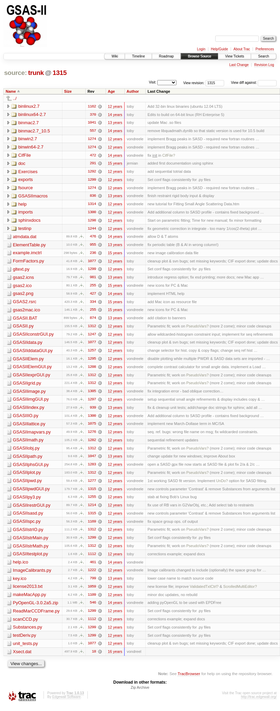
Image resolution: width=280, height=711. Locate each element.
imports (25, 213)
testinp (24, 229)
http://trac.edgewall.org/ (259, 702)
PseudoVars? (197, 328)
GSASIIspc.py (27, 525)
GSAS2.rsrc (25, 303)
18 (94, 656)
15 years (115, 164)
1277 (92, 484)
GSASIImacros (33, 196)
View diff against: (254, 83)
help (22, 204)
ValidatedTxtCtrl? (204, 591)
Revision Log (264, 65)
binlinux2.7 (28, 106)
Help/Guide (219, 49)
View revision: (194, 83)
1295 (92, 361)
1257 (92, 353)
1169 (92, 525)
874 (93, 320)
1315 (59, 72)
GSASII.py (23, 328)
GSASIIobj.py (26, 451)
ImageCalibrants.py (32, 574)
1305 (92, 394)
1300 (92, 213)
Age (111, 91)
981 (93, 279)
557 (93, 131)
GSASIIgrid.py (27, 385)
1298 (92, 221)
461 (93, 566)
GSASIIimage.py (29, 393)
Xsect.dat (22, 656)
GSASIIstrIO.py (28, 533)
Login (201, 49)
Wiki (114, 56)
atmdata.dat (25, 237)
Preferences (265, 49)
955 (93, 246)
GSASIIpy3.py (27, 500)
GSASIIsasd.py (28, 516)
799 (93, 582)
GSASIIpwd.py (27, 484)
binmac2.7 (28, 122)
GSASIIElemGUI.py (32, 369)
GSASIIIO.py (25, 418)
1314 (92, 205)
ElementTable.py (29, 245)
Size (68, 91)
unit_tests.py (25, 648)
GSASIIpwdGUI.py (31, 492)
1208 (92, 369)
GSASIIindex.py (29, 410)
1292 (92, 172)
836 (93, 196)
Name (11, 91)
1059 (92, 591)
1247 (92, 336)
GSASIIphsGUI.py (31, 467)
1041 (92, 123)
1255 (92, 500)
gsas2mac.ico (26, 311)
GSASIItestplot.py (30, 557)
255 (93, 287)
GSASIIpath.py (27, 459)
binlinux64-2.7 (32, 114)
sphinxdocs (29, 221)
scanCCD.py (25, 623)
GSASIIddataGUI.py (33, 352)
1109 (92, 599)
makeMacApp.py (29, 599)
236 (93, 254)
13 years (115, 123)
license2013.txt (28, 590)
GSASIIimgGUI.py (31, 401)
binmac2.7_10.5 (34, 130)
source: (15, 72)
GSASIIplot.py (27, 475)
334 (93, 303)
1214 (92, 509)
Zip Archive (140, 692)
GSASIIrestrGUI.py (32, 508)
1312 (92, 328)
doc (21, 163)
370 (93, 114)
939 (93, 410)
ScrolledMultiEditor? (240, 591)
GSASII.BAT (25, 319)
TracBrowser (189, 678)
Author (132, 91)
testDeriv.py (24, 640)
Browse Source (199, 56)
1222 (92, 574)
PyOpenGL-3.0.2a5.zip (35, 607)
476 (93, 238)
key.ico (20, 582)
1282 (92, 443)
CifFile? (168, 156)
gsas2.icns (23, 278)
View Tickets (234, 56)
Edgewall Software (66, 702)
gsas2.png (23, 295)
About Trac (241, 49)
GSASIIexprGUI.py (31, 377)
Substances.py (27, 631)
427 (93, 295)
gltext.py (21, 270)
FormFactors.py (28, 262)
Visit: (152, 82)
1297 (92, 402)
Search (263, 56)
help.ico (20, 566)
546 (93, 607)
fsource (25, 188)
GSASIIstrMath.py (31, 549)
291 (93, 164)
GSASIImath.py (28, 442)
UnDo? (222, 484)
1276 (92, 435)
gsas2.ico (22, 286)
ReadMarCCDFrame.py (36, 615)
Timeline (138, 56)
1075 (92, 426)
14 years (115, 115)
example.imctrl (27, 254)
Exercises (27, 171)
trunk (36, 72)
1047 (92, 459)
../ (15, 98)
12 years (115, 106)
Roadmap (166, 56)
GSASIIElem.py (28, 360)
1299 (92, 180)
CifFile (24, 155)
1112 (92, 558)
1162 (92, 106)
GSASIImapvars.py (32, 434)
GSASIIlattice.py (29, 426)
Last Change (239, 65)
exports (25, 180)
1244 (92, 229)
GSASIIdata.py (27, 344)
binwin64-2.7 (31, 147)
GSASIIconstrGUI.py (33, 336)
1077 (92, 262)
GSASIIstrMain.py (30, 541)
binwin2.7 (27, 139)
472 (93, 155)
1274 (92, 139)
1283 (92, 467)
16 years (115, 657)
